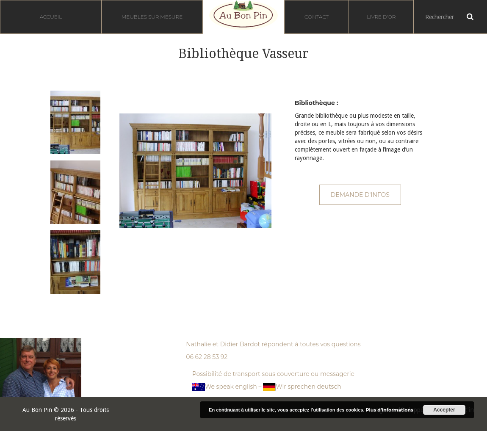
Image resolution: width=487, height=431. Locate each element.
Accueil (51, 17)
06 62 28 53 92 (206, 357)
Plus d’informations (389, 410)
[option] (72, 122)
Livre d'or (381, 17)
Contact (316, 17)
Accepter (444, 410)
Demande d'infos (360, 195)
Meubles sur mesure (152, 17)
